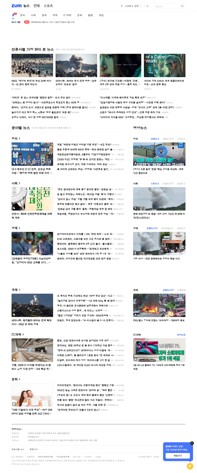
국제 (54, 15)
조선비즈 (147, 89)
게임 (101, 15)
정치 (22, 15)
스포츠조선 (104, 89)
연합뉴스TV (168, 138)
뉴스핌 (58, 89)
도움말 (98, 456)
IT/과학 (67, 15)
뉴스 (26, 6)
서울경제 (181, 290)
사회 (33, 15)
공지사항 (76, 456)
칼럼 (90, 15)
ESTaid (16, 464)
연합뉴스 (155, 138)
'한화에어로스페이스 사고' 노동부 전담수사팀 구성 (52, 22)
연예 (37, 6)
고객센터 (88, 456)
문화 (79, 15)
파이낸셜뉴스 (167, 228)
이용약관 (30, 456)
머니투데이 (16, 89)
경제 (44, 15)
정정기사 (16, 429)
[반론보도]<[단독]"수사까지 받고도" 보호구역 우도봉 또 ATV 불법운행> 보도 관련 (62, 440)
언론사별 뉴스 (18, 449)
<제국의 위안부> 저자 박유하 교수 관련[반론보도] (49, 433)
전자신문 (181, 334)
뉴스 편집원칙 (17, 456)
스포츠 (48, 6)
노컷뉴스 (181, 138)
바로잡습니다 (33, 436)
